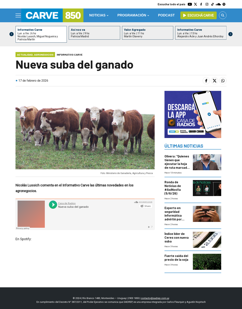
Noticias (97, 15)
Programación (131, 15)
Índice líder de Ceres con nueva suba (176, 237)
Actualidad (25, 54)
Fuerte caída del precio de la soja (176, 257)
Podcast (166, 15)
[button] (230, 34)
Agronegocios (44, 54)
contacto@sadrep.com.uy (155, 298)
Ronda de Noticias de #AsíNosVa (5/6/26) (172, 187)
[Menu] (18, 15)
